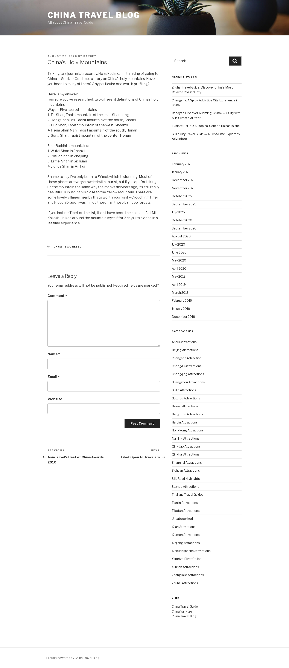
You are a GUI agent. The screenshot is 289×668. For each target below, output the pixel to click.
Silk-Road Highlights (186, 478)
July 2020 (178, 244)
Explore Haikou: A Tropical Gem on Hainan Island (206, 126)
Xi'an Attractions (184, 527)
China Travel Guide (185, 606)
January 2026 (181, 172)
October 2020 (182, 220)
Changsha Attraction (186, 358)
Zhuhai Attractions (185, 583)
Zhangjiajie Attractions (188, 575)
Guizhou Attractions (186, 398)
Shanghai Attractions (187, 462)
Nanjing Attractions (185, 438)
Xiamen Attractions (186, 535)
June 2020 (179, 252)
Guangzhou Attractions (188, 382)
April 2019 (179, 284)
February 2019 (182, 300)
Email (53, 377)
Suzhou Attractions (185, 486)
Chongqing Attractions (188, 374)
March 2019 (180, 292)
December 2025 (183, 180)
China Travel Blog (93, 15)
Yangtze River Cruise (187, 559)
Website (54, 399)
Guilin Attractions (184, 390)
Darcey (89, 56)
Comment (57, 296)
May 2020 (179, 260)
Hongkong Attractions (188, 430)
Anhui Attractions (184, 342)
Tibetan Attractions (186, 510)
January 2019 (181, 308)
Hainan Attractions (185, 406)
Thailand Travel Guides (188, 494)
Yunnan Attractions (185, 567)
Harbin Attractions (185, 422)
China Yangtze (182, 611)
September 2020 (184, 228)
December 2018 (183, 316)
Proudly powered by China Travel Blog (72, 658)
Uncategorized (67, 246)
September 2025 (184, 204)
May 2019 (179, 276)
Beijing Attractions (185, 350)
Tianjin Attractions (185, 502)
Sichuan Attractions (186, 470)
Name (53, 354)
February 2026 (182, 164)
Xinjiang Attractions (186, 543)
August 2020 (181, 236)
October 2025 (182, 196)
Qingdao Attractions (186, 446)
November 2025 (183, 188)
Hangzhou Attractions (187, 414)
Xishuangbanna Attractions (191, 551)
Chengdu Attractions (187, 366)
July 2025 (178, 212)
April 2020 (179, 268)
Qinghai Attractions (185, 454)
